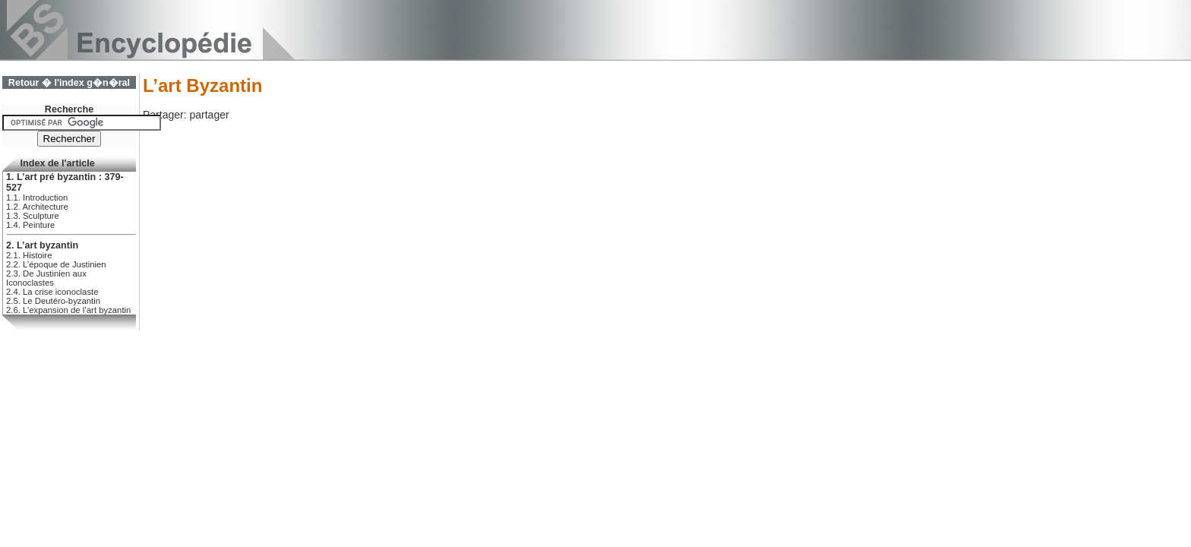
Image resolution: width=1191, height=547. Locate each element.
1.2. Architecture (37, 206)
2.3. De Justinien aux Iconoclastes (46, 278)
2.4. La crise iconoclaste (52, 291)
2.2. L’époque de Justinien (56, 264)
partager (209, 115)
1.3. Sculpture (32, 215)
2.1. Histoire (29, 255)
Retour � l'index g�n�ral (69, 82)
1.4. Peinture (30, 224)
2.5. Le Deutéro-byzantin (53, 300)
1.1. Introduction (37, 197)
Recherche (69, 109)
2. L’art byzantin (42, 245)
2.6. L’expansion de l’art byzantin (68, 310)
